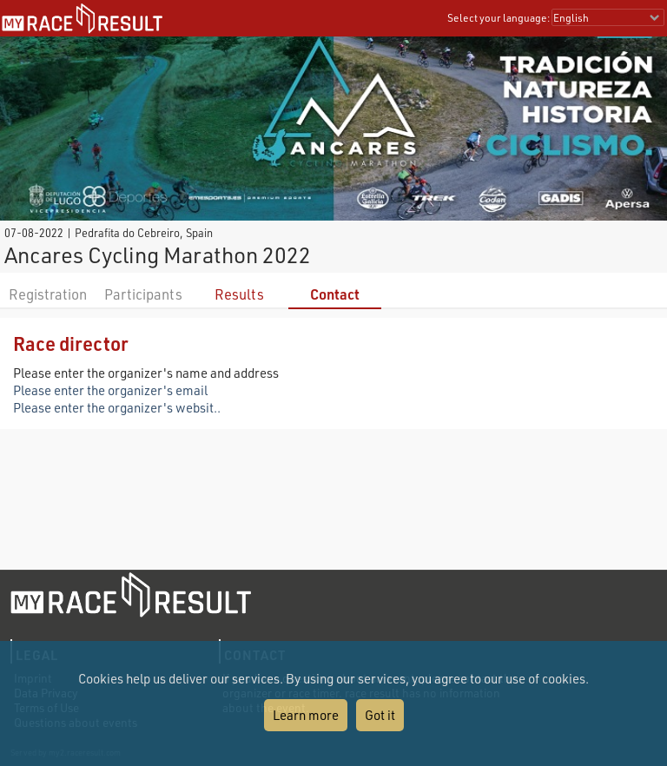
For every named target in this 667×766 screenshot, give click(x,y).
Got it (380, 714)
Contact (335, 294)
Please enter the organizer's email (110, 390)
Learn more (306, 714)
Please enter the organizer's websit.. (117, 407)
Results (239, 294)
